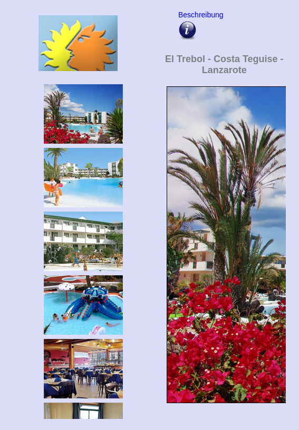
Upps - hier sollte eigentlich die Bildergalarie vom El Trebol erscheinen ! (224, 250)
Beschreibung (199, 15)
